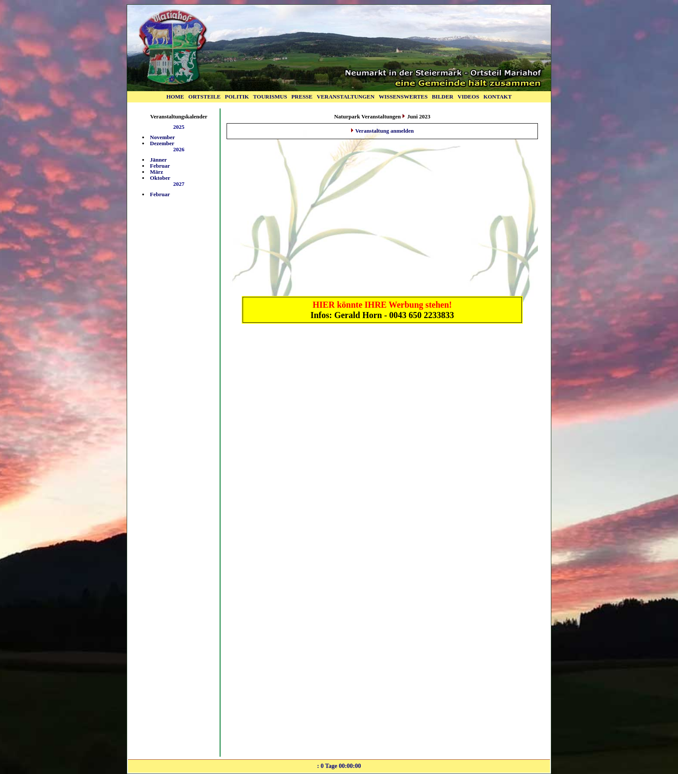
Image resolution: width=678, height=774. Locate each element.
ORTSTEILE (205, 96)
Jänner (158, 159)
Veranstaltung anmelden (384, 130)
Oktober (160, 178)
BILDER (443, 96)
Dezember (162, 143)
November (162, 137)
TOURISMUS (270, 96)
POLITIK (237, 96)
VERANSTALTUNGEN (346, 96)
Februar (160, 165)
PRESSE (302, 96)
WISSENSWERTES (403, 96)
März (156, 172)
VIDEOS (468, 96)
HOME (175, 96)
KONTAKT (497, 96)
